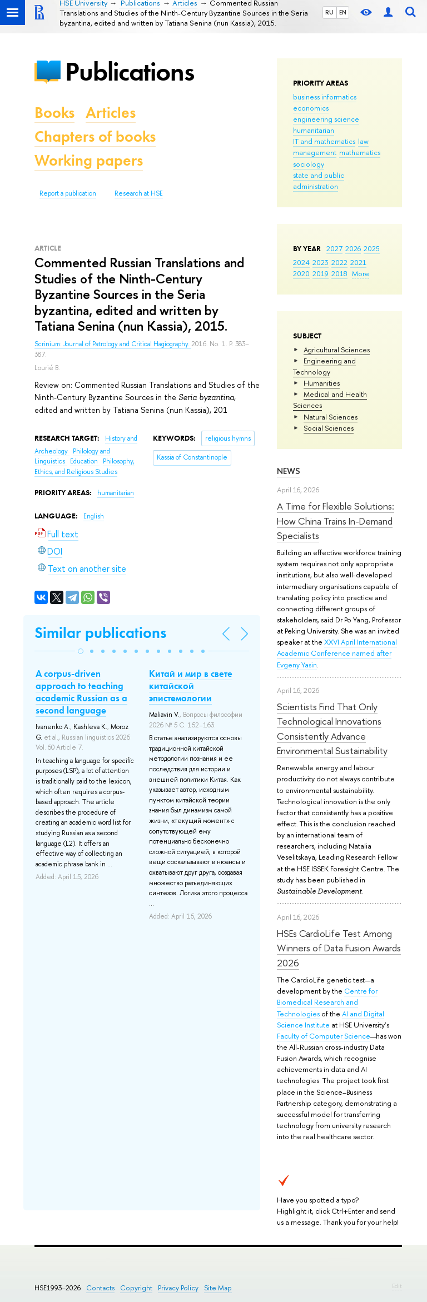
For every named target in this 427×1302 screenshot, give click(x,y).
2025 (372, 248)
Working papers (88, 160)
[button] (80, 651)
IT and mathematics (324, 141)
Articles (111, 112)
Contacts (100, 1288)
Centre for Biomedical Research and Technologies (327, 1002)
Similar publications (100, 632)
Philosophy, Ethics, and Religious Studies (84, 466)
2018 (339, 273)
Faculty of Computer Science (323, 1036)
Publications (129, 71)
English (93, 516)
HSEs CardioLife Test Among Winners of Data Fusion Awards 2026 (339, 948)
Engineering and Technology (324, 366)
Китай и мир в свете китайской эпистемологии (190, 685)
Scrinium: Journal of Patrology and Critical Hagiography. (112, 344)
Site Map (218, 1288)
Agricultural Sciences (337, 350)
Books (54, 112)
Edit (397, 1286)
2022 (339, 262)
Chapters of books (95, 136)
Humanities (322, 383)
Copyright (136, 1288)
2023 (320, 262)
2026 (353, 248)
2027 (334, 248)
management (314, 152)
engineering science (326, 119)
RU (329, 12)
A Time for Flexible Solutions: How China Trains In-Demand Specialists (335, 521)
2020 (301, 273)
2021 (358, 262)
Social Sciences (329, 428)
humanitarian (313, 130)
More (360, 273)
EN (342, 12)
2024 (301, 262)
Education (85, 461)
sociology (308, 164)
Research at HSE (139, 193)
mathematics (359, 152)
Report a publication (67, 193)
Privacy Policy (178, 1288)
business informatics (324, 97)
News (288, 471)
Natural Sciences (331, 417)
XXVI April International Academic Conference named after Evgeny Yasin (337, 653)
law (363, 141)
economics (311, 108)
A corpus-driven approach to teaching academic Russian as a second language (81, 691)
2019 (320, 273)
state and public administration (318, 180)
